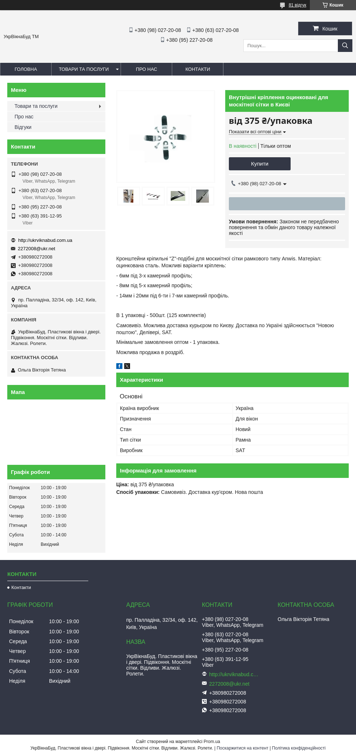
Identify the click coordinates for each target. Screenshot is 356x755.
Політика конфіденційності (299, 748)
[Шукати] (345, 45)
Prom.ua (212, 741)
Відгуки (23, 127)
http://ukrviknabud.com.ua (45, 240)
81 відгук (297, 5)
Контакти (197, 69)
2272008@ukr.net (36, 248)
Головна (26, 69)
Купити (259, 164)
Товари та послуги (84, 69)
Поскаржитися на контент (242, 748)
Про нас (146, 69)
